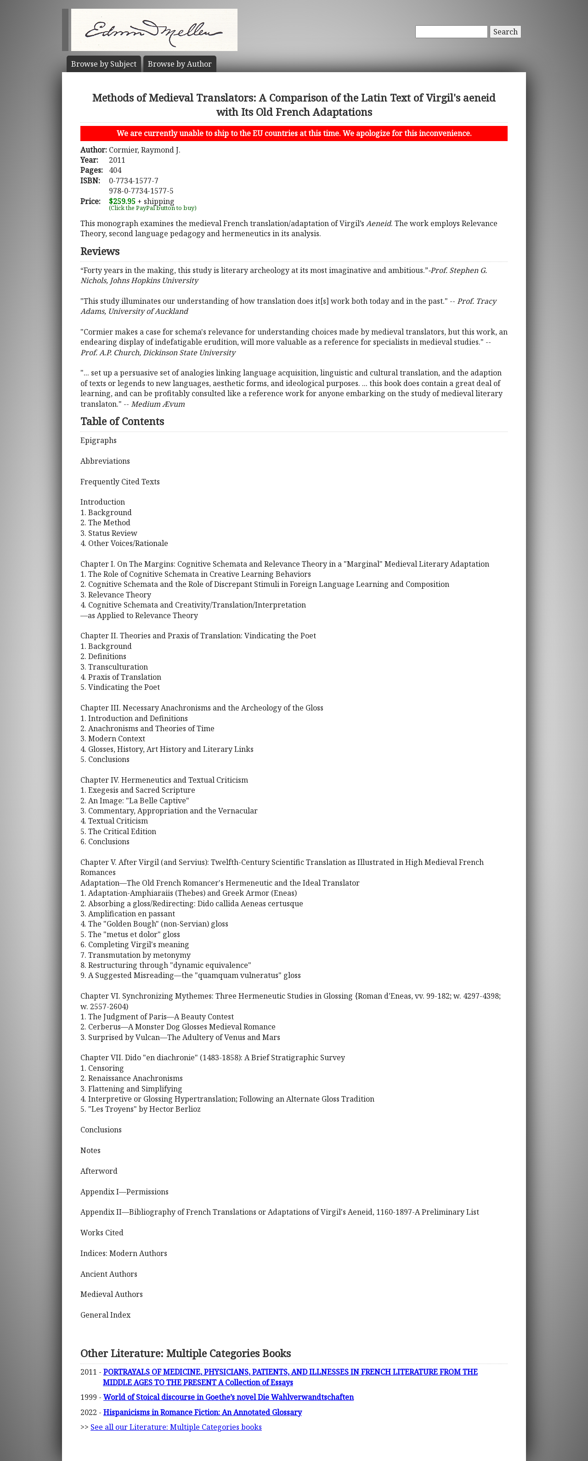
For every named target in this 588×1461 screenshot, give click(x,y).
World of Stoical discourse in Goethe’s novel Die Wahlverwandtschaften (228, 1397)
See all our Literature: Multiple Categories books (176, 1427)
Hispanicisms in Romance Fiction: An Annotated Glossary (202, 1412)
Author (180, 64)
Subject (103, 64)
